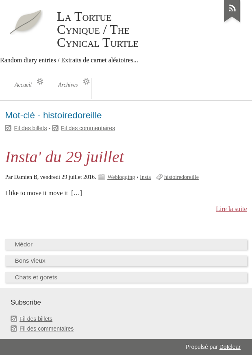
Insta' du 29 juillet (64, 157)
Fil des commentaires (88, 128)
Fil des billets (30, 128)
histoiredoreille (181, 177)
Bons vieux (30, 260)
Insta (145, 177)
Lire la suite (231, 208)
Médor (24, 244)
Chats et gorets (36, 277)
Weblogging (121, 177)
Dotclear (230, 347)
